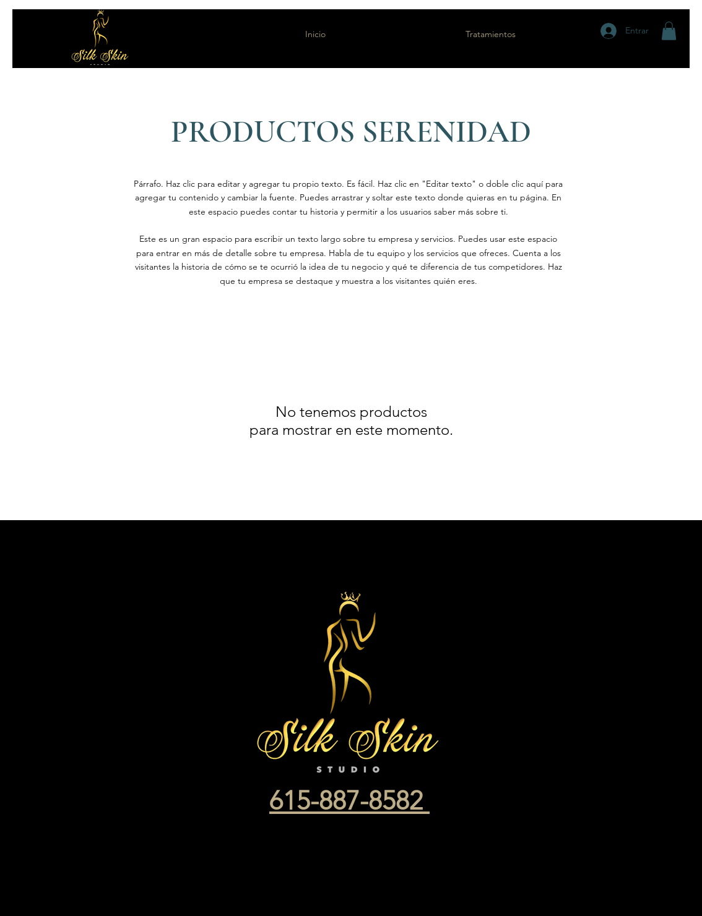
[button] (669, 31)
